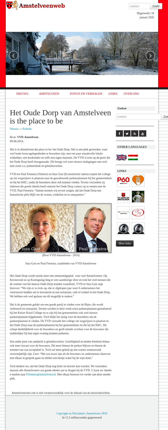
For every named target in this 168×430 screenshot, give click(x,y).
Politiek (27, 128)
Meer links (125, 243)
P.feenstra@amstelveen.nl (41, 374)
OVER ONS (131, 93)
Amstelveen (93, 413)
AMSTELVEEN (49, 93)
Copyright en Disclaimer (70, 413)
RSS (105, 413)
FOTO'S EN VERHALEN (86, 93)
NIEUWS (22, 93)
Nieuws (14, 128)
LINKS (112, 93)
